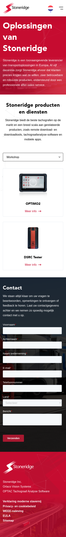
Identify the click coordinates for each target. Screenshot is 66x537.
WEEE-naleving (13, 511)
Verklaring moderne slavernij (22, 501)
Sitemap (8, 520)
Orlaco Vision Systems (17, 486)
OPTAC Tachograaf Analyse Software (26, 491)
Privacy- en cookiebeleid (19, 506)
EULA (7, 515)
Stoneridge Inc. (12, 481)
